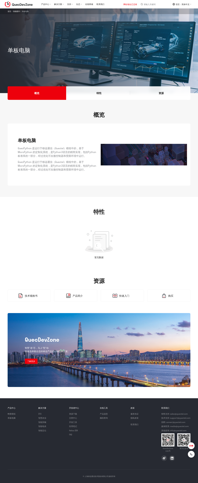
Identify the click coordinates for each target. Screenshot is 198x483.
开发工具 (73, 422)
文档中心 (73, 417)
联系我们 (100, 4)
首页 (9, 11)
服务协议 (134, 413)
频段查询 (104, 417)
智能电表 (42, 426)
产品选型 (104, 413)
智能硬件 (16, 11)
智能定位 (42, 430)
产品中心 (45, 4)
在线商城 (89, 4)
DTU (39, 413)
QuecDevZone (19, 4)
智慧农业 (42, 417)
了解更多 (31, 361)
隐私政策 (134, 417)
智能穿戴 (42, 422)
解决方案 (58, 4)
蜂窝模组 (12, 413)
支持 (69, 4)
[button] (37, 93)
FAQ (70, 434)
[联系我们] (191, 454)
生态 (78, 4)
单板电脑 (12, 417)
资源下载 (73, 413)
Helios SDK (73, 430)
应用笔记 (73, 426)
